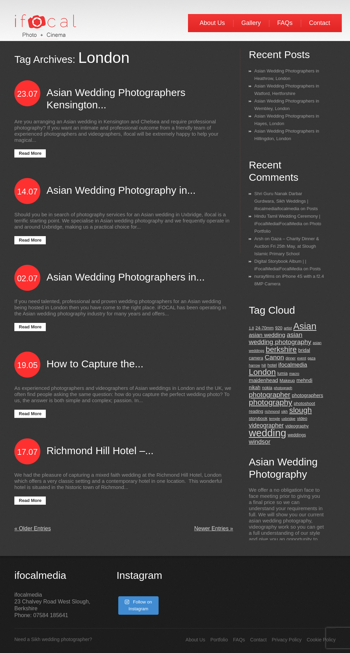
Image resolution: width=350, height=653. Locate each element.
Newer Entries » (213, 528)
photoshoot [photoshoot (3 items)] (304, 403)
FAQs (285, 22)
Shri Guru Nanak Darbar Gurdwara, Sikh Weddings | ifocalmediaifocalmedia (281, 201)
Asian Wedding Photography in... (121, 190)
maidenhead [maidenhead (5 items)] (263, 380)
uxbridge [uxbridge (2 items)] (289, 419)
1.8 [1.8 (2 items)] (251, 328)
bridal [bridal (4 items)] (304, 350)
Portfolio (219, 639)
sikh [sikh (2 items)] (284, 411)
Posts (312, 208)
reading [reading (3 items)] (256, 411)
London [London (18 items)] (262, 372)
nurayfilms (264, 276)
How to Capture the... (94, 363)
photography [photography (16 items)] (270, 402)
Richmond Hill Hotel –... (99, 450)
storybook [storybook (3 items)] (258, 418)
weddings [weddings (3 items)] (297, 435)
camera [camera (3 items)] (256, 358)
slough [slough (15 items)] (300, 410)
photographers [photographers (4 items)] (307, 395)
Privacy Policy (286, 639)
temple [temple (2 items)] (274, 419)
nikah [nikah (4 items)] (254, 387)
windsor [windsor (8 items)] (259, 441)
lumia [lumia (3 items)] (282, 373)
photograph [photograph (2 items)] (283, 388)
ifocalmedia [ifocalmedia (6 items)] (292, 365)
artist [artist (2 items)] (288, 328)
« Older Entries (32, 528)
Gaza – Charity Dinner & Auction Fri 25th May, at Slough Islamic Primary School (286, 246)
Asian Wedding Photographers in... (125, 277)
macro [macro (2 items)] (294, 373)
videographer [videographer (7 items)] (266, 425)
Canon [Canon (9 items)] (274, 357)
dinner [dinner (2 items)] (290, 358)
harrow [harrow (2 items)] (254, 365)
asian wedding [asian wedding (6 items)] (267, 335)
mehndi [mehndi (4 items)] (304, 380)
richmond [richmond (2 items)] (272, 411)
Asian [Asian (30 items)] (305, 326)
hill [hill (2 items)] (263, 365)
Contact (319, 22)
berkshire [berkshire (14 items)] (281, 349)
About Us (212, 22)
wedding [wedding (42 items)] (267, 432)
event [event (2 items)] (301, 358)
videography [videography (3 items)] (297, 426)
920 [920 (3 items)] (278, 328)
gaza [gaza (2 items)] (311, 358)
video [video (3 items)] (302, 418)
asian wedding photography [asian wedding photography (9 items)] (280, 338)
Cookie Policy (321, 639)
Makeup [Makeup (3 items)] (287, 380)
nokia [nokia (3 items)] (267, 387)
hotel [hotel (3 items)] (272, 365)
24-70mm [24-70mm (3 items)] (264, 328)
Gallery (251, 22)
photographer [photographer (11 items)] (269, 394)
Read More (30, 153)
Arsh (259, 238)
